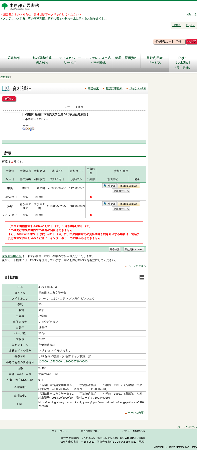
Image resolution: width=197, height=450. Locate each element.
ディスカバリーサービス (70, 60)
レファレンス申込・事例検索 (98, 60)
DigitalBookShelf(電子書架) (182, 62)
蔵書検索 (14, 60)
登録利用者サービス (155, 60)
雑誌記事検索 (114, 88)
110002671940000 (75, 361)
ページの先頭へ (137, 265)
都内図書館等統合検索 (42, 60)
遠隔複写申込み (12, 256)
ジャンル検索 (137, 88)
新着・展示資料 (126, 60)
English (190, 25)
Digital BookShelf (128, 186)
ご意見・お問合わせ (134, 431)
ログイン (8, 98)
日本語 (176, 25)
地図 (141, 438)
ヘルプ (191, 41)
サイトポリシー (61, 431)
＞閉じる (191, 14)
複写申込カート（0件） (169, 41)
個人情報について (90, 431)
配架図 (112, 185)
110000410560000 (50, 361)
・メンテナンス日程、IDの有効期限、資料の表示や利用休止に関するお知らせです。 (53, 18)
